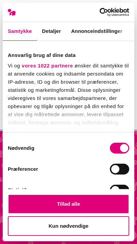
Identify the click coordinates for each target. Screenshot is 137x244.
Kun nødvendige (68, 226)
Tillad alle (68, 204)
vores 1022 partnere (47, 65)
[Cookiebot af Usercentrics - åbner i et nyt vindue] (99, 12)
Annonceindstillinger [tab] (96, 31)
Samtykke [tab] (20, 31)
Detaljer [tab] (51, 31)
